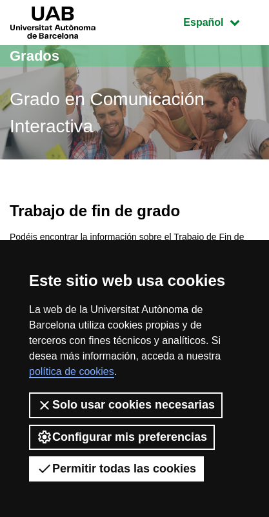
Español (221, 21)
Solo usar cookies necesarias (126, 405)
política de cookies (71, 371)
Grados (34, 56)
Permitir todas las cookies (116, 468)
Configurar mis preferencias (122, 437)
